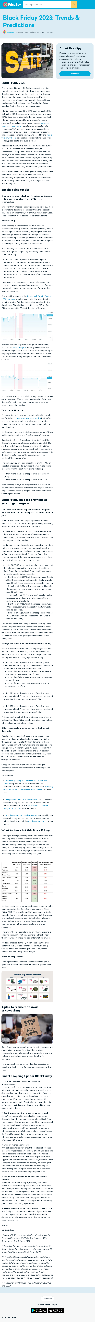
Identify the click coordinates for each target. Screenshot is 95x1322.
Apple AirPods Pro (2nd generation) (22, 815)
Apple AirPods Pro (36, 821)
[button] (47, 1298)
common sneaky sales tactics (27, 418)
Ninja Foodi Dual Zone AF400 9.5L (21, 799)
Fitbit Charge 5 (19, 347)
